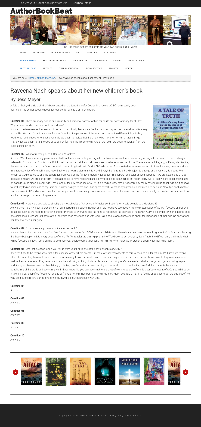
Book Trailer (80, 60)
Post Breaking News (54, 60)
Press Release (28, 68)
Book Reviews (94, 68)
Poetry (129, 68)
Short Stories (136, 60)
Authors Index (28, 60)
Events (117, 60)
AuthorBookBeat (41, 11)
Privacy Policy (116, 415)
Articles (47, 68)
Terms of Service (133, 415)
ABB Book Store (82, 3)
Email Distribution (69, 68)
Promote (114, 68)
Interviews (100, 60)
